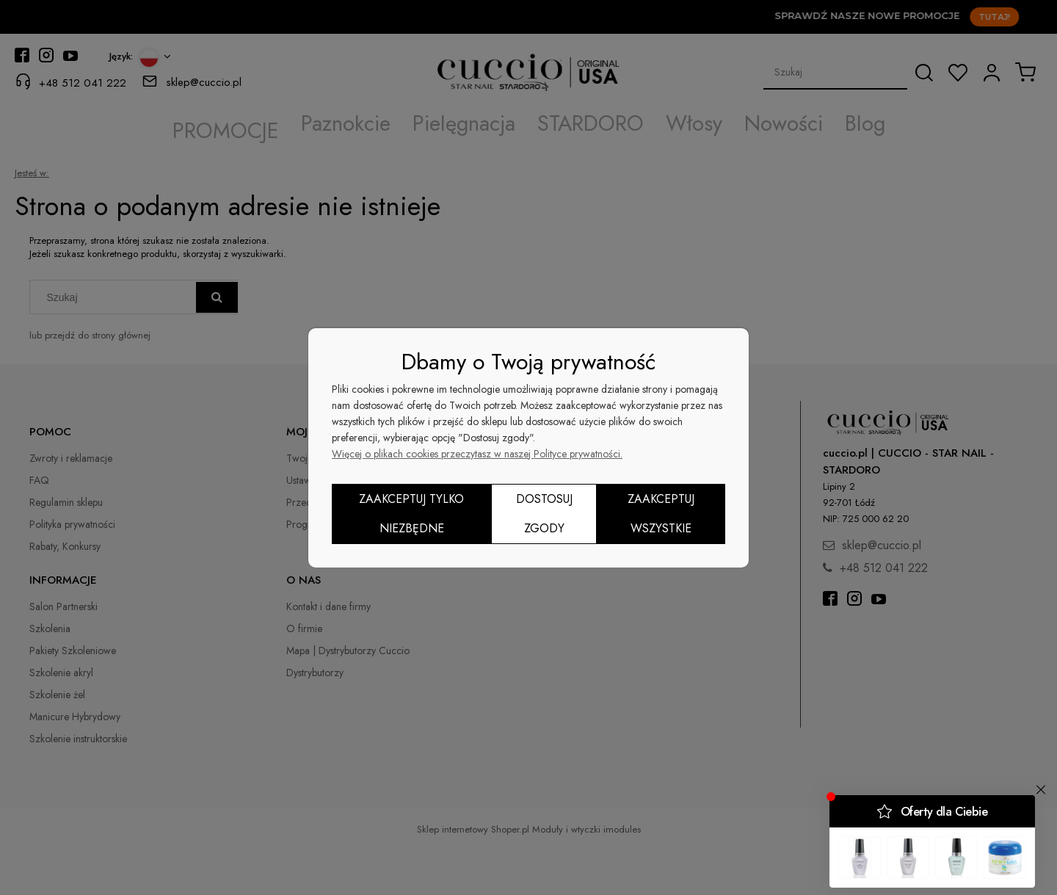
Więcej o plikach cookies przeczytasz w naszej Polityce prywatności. (477, 453)
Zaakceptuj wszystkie (661, 513)
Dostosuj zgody (544, 513)
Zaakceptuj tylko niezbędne (411, 513)
